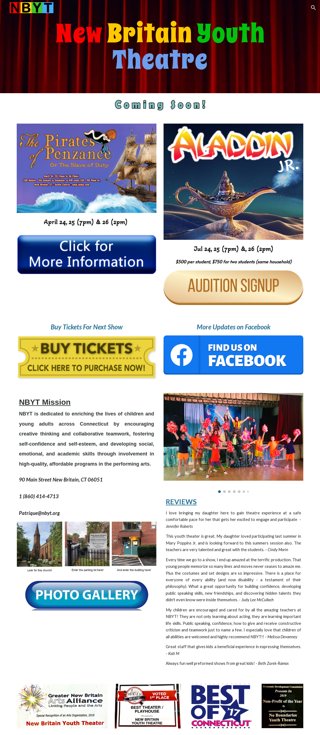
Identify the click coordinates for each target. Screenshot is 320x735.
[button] (313, 7)
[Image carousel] (233, 443)
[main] (160, 46)
